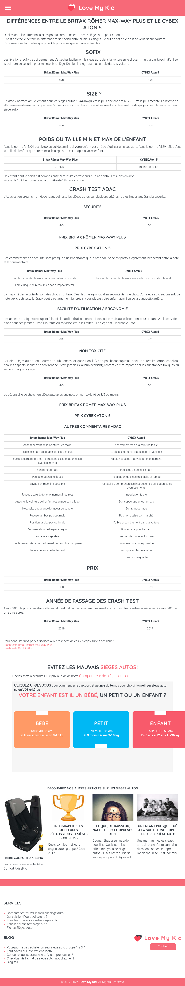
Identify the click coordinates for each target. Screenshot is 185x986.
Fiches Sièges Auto (20, 927)
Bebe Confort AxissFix (24, 858)
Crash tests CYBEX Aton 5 (19, 648)
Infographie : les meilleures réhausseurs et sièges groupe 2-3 (68, 832)
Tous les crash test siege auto (27, 924)
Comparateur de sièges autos (103, 676)
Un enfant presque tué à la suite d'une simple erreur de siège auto (157, 830)
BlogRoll (12, 962)
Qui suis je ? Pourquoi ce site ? (27, 916)
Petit (101, 729)
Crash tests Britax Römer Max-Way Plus (28, 645)
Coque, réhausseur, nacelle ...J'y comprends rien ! (113, 830)
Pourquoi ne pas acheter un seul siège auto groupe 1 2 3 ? (46, 947)
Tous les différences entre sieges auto (32, 920)
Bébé (42, 729)
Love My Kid (96, 8)
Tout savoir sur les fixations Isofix (29, 951)
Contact (163, 946)
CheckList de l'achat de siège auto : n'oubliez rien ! (40, 958)
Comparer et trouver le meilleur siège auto (35, 913)
